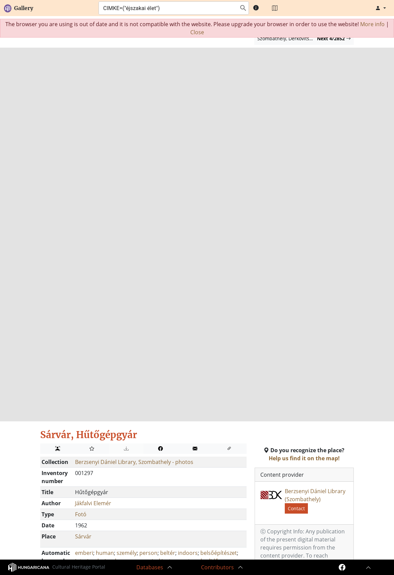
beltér (167, 553)
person (148, 553)
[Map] (275, 8)
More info (372, 24)
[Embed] (229, 448)
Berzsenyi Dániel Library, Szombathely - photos (134, 462)
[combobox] (167, 8)
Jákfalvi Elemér (93, 503)
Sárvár (83, 536)
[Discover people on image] (57, 448)
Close (197, 32)
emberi (84, 553)
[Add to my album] (92, 448)
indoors (188, 553)
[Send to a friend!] (195, 448)
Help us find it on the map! (304, 458)
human (105, 553)
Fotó (80, 514)
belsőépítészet (218, 553)
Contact (296, 508)
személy (127, 553)
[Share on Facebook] (160, 448)
